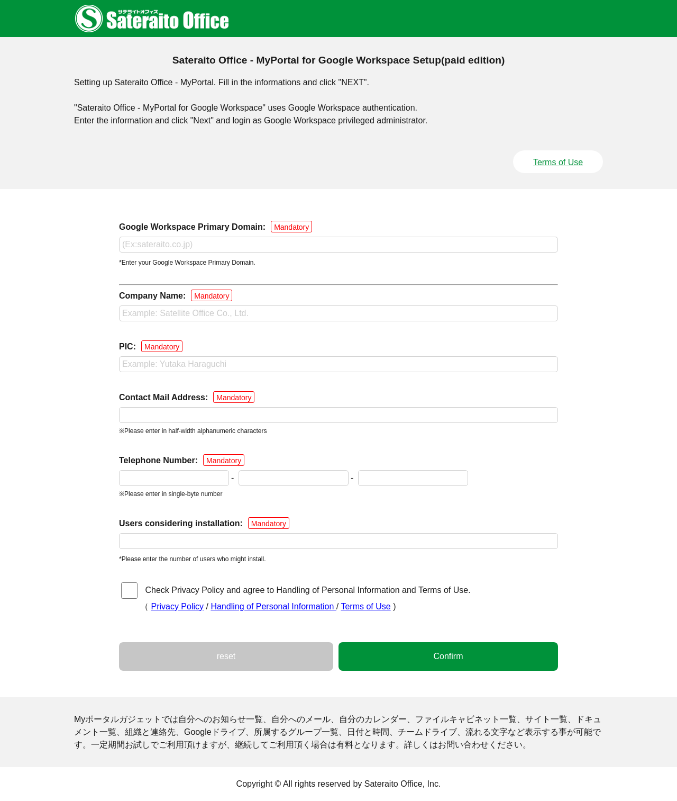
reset (226, 656)
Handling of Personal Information (273, 606)
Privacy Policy (177, 606)
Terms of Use (558, 162)
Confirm (448, 656)
